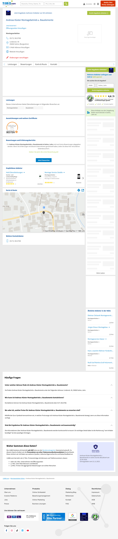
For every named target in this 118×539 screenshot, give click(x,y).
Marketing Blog (71, 492)
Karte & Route (41, 64)
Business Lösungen (39, 504)
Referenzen (70, 496)
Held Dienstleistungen (14, 172)
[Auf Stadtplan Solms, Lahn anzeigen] (83, 190)
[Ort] (54, 4)
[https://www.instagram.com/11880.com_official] (12, 530)
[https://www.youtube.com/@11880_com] (28, 530)
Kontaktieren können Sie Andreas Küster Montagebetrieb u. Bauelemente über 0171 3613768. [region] (36, 403)
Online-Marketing (38, 500)
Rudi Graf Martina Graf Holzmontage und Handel (100, 362)
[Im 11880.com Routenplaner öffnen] (78, 190)
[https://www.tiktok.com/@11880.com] (17, 530)
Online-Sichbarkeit (39, 492)
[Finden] (66, 4)
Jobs (6, 500)
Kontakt (53, 64)
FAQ (67, 504)
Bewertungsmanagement (41, 496)
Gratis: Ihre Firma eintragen (108, 3)
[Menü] (99, 3)
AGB (93, 500)
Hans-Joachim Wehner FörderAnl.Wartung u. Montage (100, 351)
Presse (6, 504)
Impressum (95, 492)
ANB (93, 504)
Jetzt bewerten (44, 160)
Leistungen (12, 64)
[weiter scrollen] (113, 64)
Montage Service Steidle (54, 172)
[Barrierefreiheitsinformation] (95, 3)
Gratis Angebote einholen (98, 13)
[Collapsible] (111, 385)
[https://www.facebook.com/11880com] (6, 530)
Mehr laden (100, 273)
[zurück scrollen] (4, 64)
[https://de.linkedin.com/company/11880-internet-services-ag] (22, 530)
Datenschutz (96, 496)
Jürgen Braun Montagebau (98, 327)
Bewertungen (26, 64)
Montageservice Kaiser (96, 339)
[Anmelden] (88, 3)
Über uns (7, 492)
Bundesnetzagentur (49, 450)
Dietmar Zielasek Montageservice (100, 315)
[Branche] (32, 4)
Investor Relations (10, 496)
